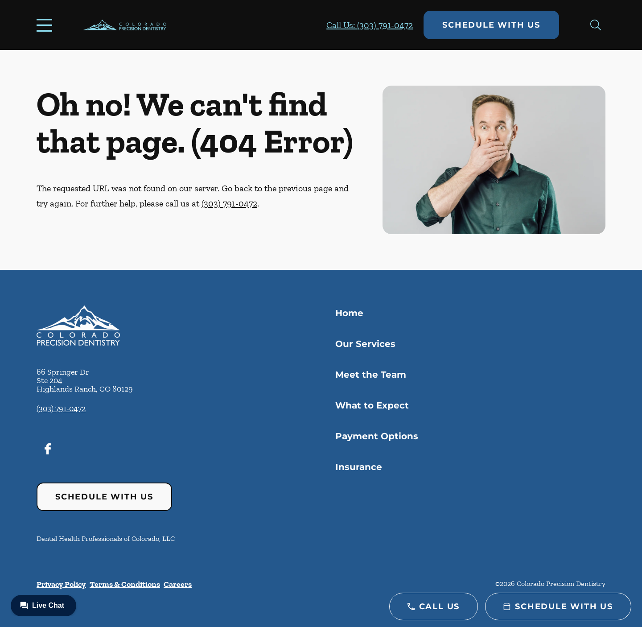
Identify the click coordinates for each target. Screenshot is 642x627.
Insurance (358, 467)
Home (349, 313)
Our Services (365, 343)
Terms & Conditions (125, 584)
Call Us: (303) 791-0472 (369, 25)
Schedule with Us (491, 25)
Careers (178, 584)
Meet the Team (370, 374)
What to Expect (372, 405)
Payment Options (376, 436)
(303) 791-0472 (229, 203)
